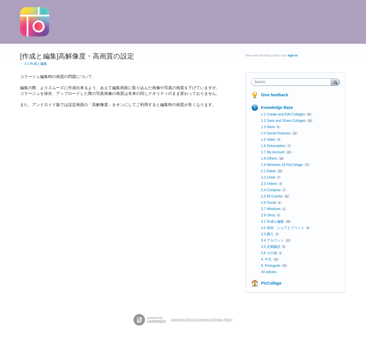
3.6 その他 (269, 253)
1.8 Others (269, 158)
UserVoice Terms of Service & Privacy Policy (202, 319)
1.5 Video (268, 140)
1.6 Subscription (273, 146)
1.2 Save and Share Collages (283, 121)
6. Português (271, 266)
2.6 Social (268, 203)
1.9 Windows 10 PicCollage (282, 165)
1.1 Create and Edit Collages (283, 114)
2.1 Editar (268, 171)
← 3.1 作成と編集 (33, 64)
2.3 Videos (269, 184)
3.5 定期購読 (271, 247)
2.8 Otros (268, 215)
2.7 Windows (271, 209)
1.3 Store (268, 127)
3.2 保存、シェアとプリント (283, 228)
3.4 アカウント (272, 240)
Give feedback (274, 95)
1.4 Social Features (276, 133)
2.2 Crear (268, 177)
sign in (293, 55)
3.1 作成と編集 (272, 222)
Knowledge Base (277, 107)
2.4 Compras (271, 190)
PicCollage (271, 283)
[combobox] (292, 82)
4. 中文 (266, 259)
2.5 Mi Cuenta (272, 196)
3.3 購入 (267, 234)
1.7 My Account (273, 152)
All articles (269, 272)
